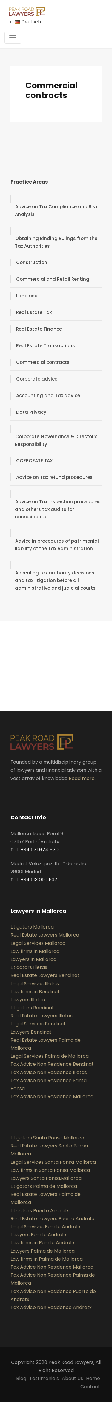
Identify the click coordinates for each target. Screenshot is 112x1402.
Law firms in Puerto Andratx (42, 1242)
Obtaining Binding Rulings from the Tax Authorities (56, 242)
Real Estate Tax (34, 312)
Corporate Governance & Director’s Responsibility (56, 440)
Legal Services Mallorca (37, 943)
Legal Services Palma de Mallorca (49, 1056)
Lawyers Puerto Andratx (38, 1234)
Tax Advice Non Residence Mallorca (51, 1096)
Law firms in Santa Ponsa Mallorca (50, 1170)
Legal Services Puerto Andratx (45, 1226)
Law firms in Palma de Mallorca (46, 1259)
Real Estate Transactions (45, 345)
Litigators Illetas (28, 967)
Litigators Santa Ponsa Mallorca (47, 1137)
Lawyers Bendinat (31, 1032)
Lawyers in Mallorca (33, 959)
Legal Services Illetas (34, 983)
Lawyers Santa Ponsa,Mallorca (46, 1178)
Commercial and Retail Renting (52, 279)
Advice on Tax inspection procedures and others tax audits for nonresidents (58, 509)
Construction (31, 262)
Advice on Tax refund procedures (54, 477)
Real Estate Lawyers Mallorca (44, 934)
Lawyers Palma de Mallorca (42, 1251)
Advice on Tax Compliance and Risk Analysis (56, 210)
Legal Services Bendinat (38, 1023)
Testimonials (44, 1378)
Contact (90, 1386)
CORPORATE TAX (34, 460)
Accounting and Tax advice (48, 395)
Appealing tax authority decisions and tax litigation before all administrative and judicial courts (55, 580)
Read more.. (82, 778)
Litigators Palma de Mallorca (43, 1186)
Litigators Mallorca (32, 926)
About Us (72, 1378)
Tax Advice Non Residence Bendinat (52, 1064)
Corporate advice (36, 379)
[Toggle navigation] (12, 38)
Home (93, 1378)
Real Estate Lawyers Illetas (41, 1015)
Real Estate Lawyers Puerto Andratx (52, 1218)
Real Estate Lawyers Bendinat (44, 975)
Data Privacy (31, 412)
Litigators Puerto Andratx (39, 1210)
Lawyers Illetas (27, 999)
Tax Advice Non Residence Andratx (51, 1307)
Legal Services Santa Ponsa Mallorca (53, 1162)
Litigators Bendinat (32, 1007)
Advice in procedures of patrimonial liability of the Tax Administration (57, 545)
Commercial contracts (43, 362)
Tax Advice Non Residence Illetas (48, 1072)
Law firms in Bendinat (35, 991)
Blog (21, 1378)
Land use (26, 296)
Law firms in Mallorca (34, 951)
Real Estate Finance (39, 329)
